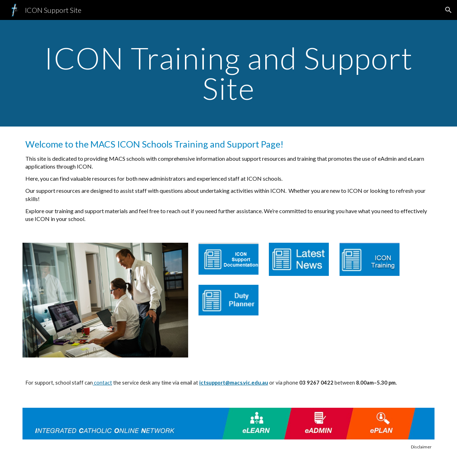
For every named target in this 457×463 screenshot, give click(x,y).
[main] (228, 73)
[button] (448, 10)
